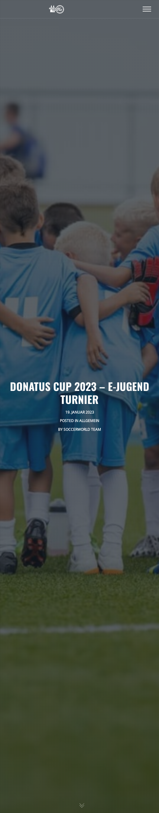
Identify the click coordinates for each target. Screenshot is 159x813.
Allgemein (89, 420)
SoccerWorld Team (82, 429)
